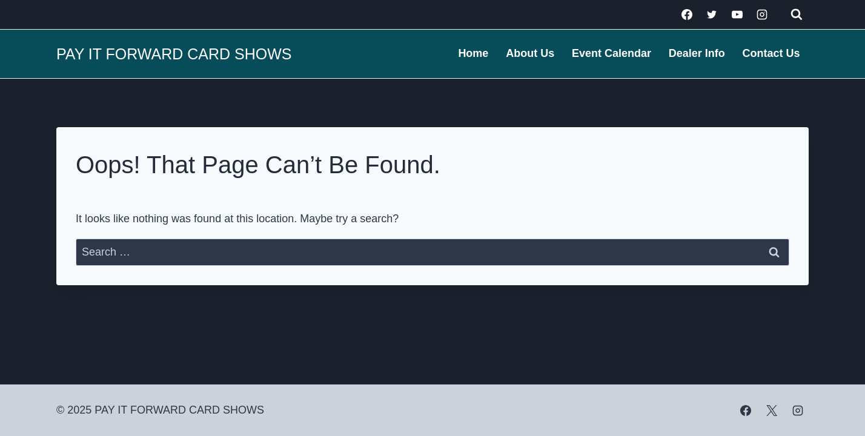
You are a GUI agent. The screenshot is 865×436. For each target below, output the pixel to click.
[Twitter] (712, 14)
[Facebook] (687, 14)
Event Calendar (611, 53)
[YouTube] (737, 14)
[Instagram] (762, 14)
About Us (530, 53)
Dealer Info (697, 53)
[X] (772, 410)
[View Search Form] (796, 14)
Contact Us (771, 53)
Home (473, 53)
